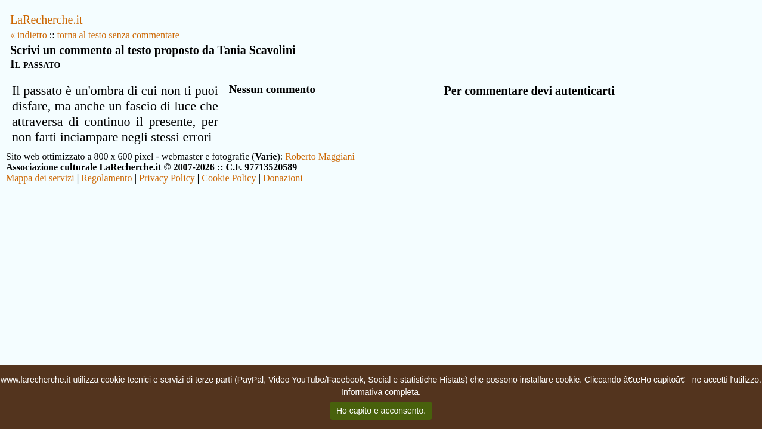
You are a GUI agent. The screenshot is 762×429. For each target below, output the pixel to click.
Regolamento (106, 178)
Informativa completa (380, 392)
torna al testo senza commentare (118, 35)
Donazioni (283, 178)
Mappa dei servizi (40, 178)
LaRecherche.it (46, 19)
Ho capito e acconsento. (381, 410)
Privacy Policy (167, 178)
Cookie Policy (229, 178)
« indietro (28, 35)
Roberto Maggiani (320, 156)
